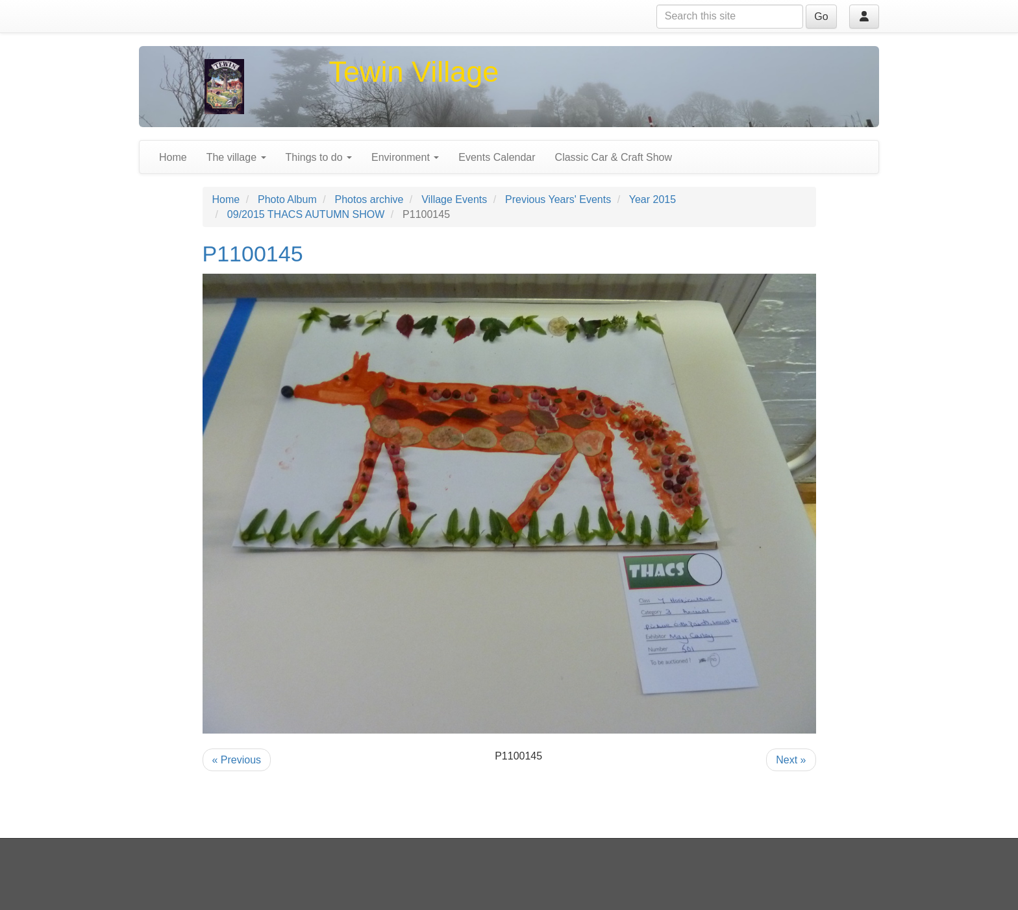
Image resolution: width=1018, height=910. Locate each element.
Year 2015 (652, 199)
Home (173, 157)
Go (821, 16)
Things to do (319, 157)
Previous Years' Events (558, 199)
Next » (791, 759)
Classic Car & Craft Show (614, 157)
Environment (405, 157)
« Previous (237, 759)
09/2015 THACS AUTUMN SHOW (305, 214)
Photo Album (287, 199)
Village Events (454, 199)
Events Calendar (496, 157)
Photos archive (369, 199)
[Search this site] (729, 17)
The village (236, 157)
